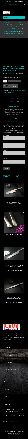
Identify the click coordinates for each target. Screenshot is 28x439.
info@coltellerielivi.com (14, 4)
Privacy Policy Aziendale (11, 373)
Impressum (8, 366)
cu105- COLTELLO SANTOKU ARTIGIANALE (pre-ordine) (14, 203)
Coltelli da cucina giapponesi (11, 31)
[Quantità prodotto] (5, 81)
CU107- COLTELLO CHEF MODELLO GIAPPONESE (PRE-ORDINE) (14, 34)
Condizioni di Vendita (10, 352)
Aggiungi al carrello (14, 81)
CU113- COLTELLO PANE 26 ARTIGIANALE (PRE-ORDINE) (14, 298)
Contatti (7, 393)
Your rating (6, 135)
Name (5, 150)
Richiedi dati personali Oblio (12, 369)
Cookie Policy (8, 355)
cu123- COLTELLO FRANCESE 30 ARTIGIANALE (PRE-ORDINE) (14, 266)
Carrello (7, 396)
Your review (6, 142)
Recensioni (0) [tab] (14, 101)
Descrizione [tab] (14, 98)
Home (5, 28)
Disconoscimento (9, 362)
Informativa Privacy (10, 359)
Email (5, 158)
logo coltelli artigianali (14, 234)
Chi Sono (7, 389)
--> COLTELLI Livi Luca (15, 28)
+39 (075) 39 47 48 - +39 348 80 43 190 (15, 1)
